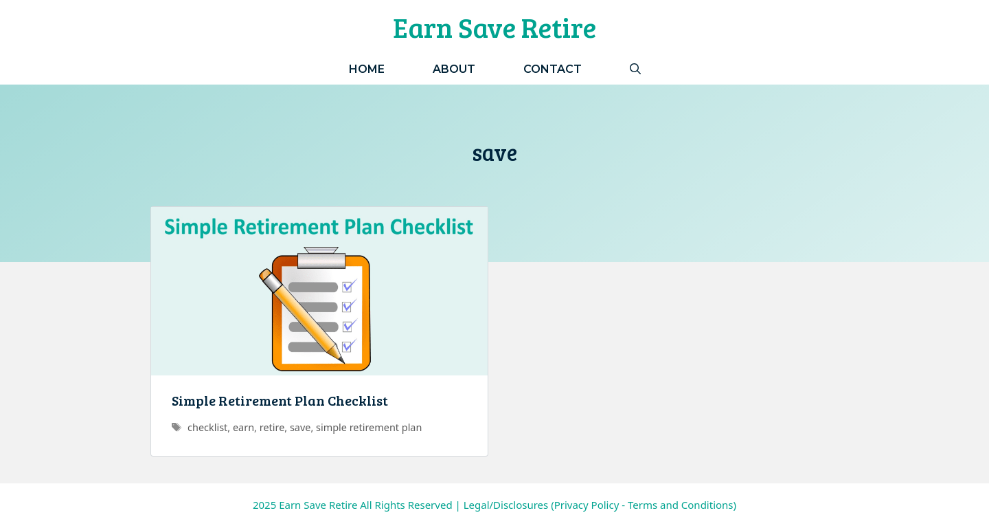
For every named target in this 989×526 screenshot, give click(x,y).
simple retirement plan (369, 427)
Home (367, 69)
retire (272, 427)
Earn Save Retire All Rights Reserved (365, 505)
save (300, 427)
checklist (207, 427)
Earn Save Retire (494, 26)
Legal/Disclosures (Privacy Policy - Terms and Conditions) (600, 505)
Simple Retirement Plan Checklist (280, 400)
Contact (552, 69)
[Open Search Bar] (635, 69)
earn (243, 427)
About (454, 69)
